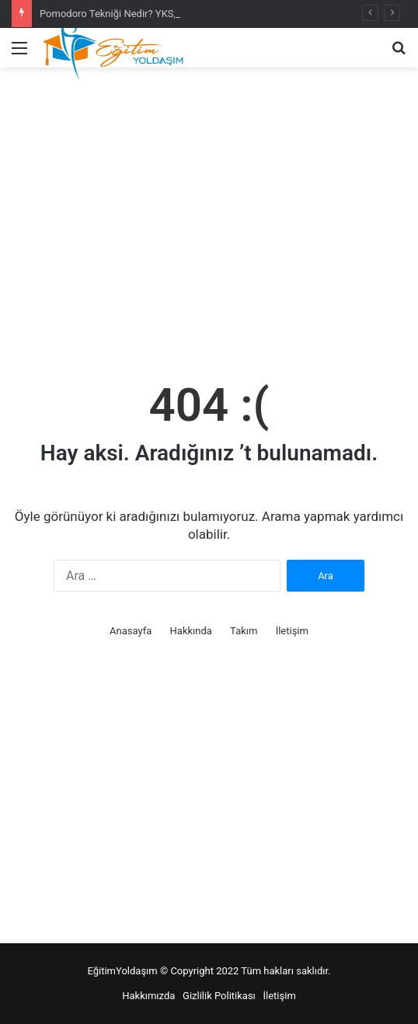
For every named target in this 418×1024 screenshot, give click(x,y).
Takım (243, 631)
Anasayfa (131, 631)
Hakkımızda (148, 995)
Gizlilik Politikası (219, 995)
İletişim (292, 631)
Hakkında (191, 631)
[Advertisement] (209, 224)
